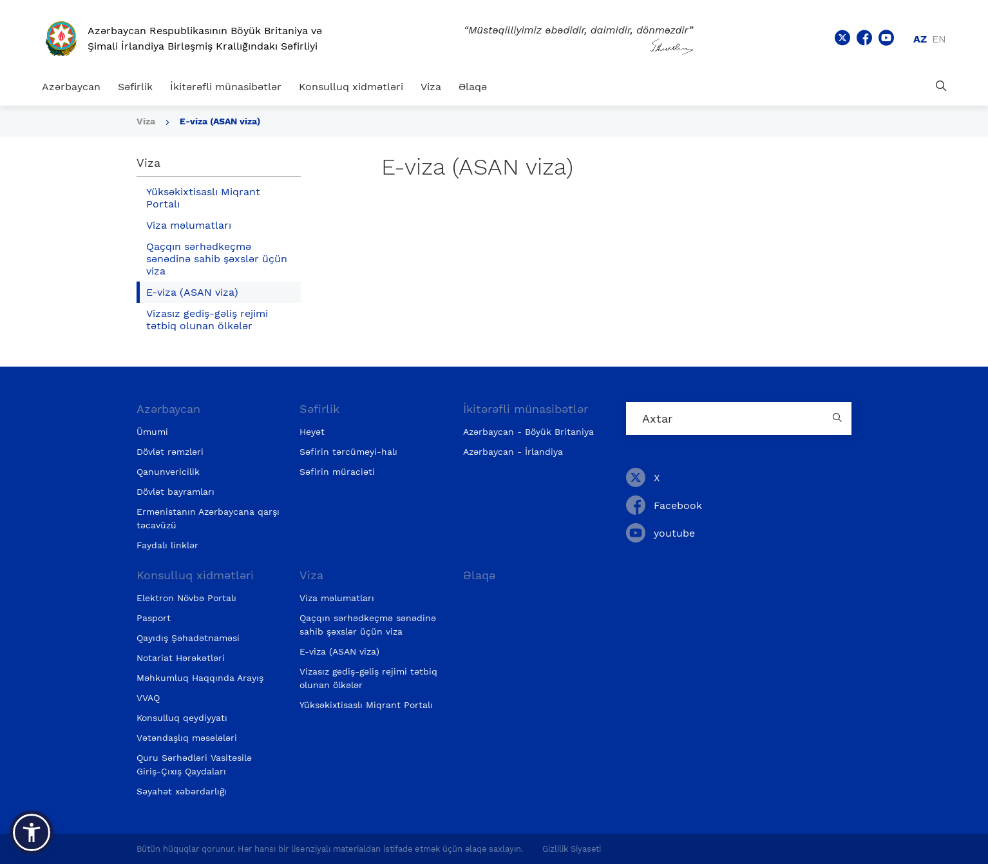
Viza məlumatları (188, 225)
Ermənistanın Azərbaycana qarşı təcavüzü (208, 518)
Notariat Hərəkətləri (181, 658)
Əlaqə (473, 87)
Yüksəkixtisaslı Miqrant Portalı (203, 198)
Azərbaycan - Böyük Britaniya (528, 432)
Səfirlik (135, 87)
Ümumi (152, 432)
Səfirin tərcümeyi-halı (348, 451)
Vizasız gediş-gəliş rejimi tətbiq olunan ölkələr (207, 319)
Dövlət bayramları (175, 491)
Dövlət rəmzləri (170, 451)
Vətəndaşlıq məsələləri (187, 738)
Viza (431, 87)
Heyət (312, 432)
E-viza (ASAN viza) (220, 121)
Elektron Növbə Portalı (186, 598)
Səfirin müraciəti (337, 471)
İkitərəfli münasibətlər (225, 87)
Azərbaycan (71, 87)
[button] (31, 832)
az (920, 39)
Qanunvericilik (168, 471)
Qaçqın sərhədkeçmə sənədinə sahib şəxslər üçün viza (216, 258)
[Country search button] (838, 418)
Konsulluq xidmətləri (351, 87)
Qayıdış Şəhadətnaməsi (188, 638)
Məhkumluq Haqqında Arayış (200, 678)
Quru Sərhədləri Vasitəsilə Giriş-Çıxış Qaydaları (194, 764)
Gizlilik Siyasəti (571, 849)
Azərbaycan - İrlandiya (513, 451)
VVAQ (148, 698)
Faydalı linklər (167, 545)
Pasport (154, 618)
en (939, 39)
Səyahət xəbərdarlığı (182, 791)
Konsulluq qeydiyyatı (182, 718)
